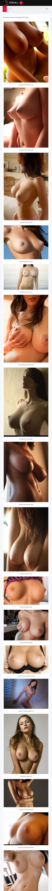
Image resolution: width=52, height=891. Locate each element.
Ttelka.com (14, 3)
